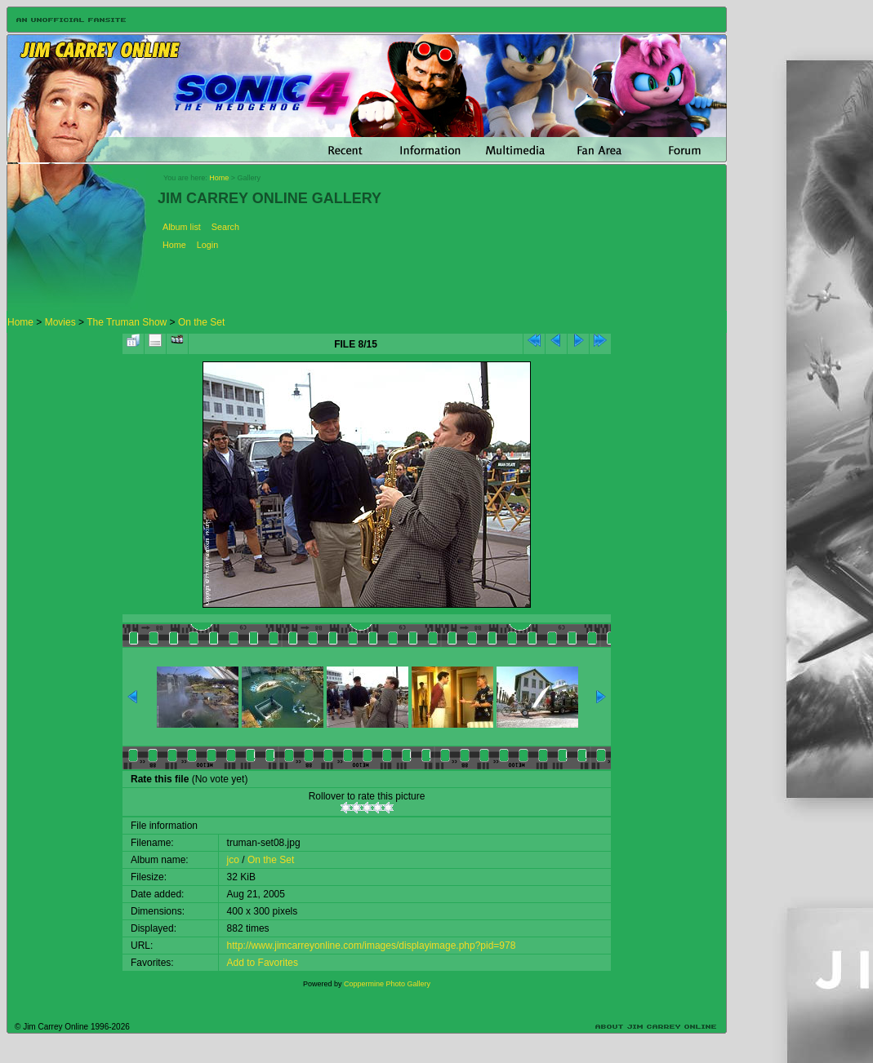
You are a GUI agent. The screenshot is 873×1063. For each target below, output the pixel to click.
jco (233, 860)
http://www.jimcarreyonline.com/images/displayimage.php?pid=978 (371, 945)
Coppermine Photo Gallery (387, 984)
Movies (60, 322)
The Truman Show (127, 322)
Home (219, 178)
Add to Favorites (262, 962)
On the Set (201, 322)
